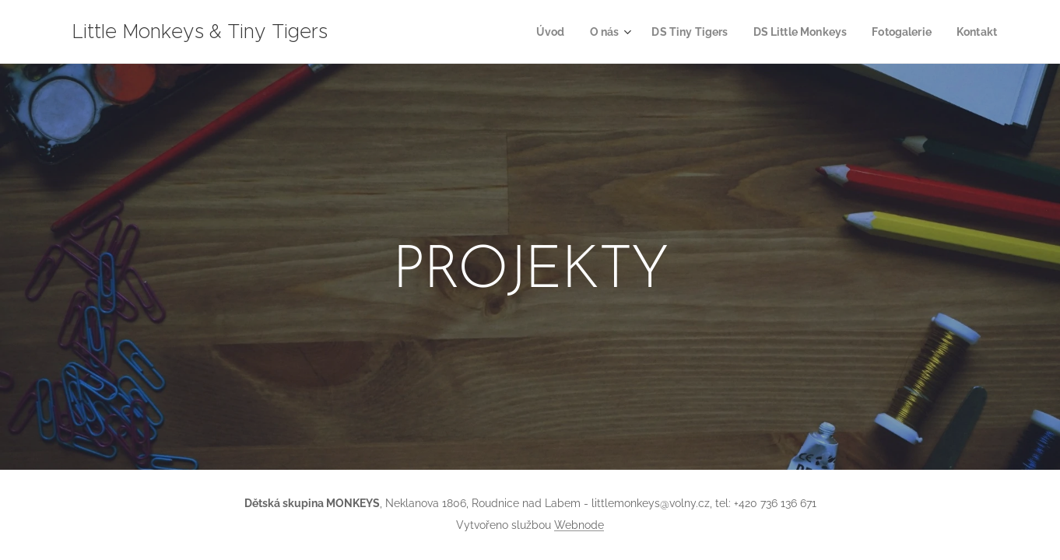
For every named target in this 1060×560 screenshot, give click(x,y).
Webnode (579, 525)
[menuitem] (530, 31)
